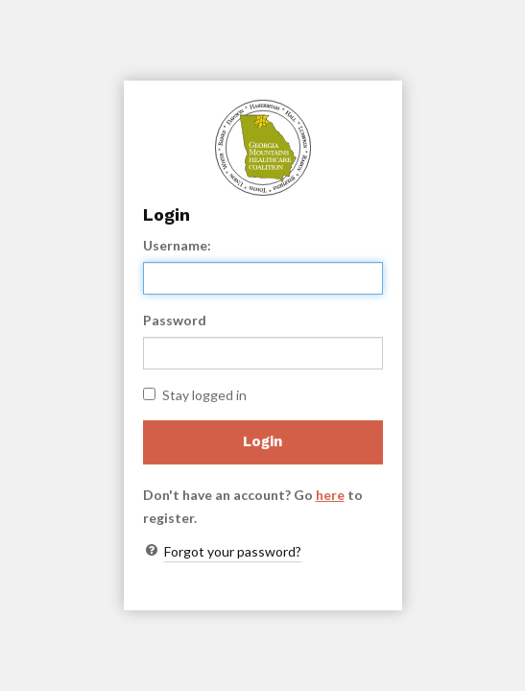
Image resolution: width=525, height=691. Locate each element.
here (330, 495)
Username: (177, 245)
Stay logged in (195, 395)
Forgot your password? (232, 551)
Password (174, 320)
